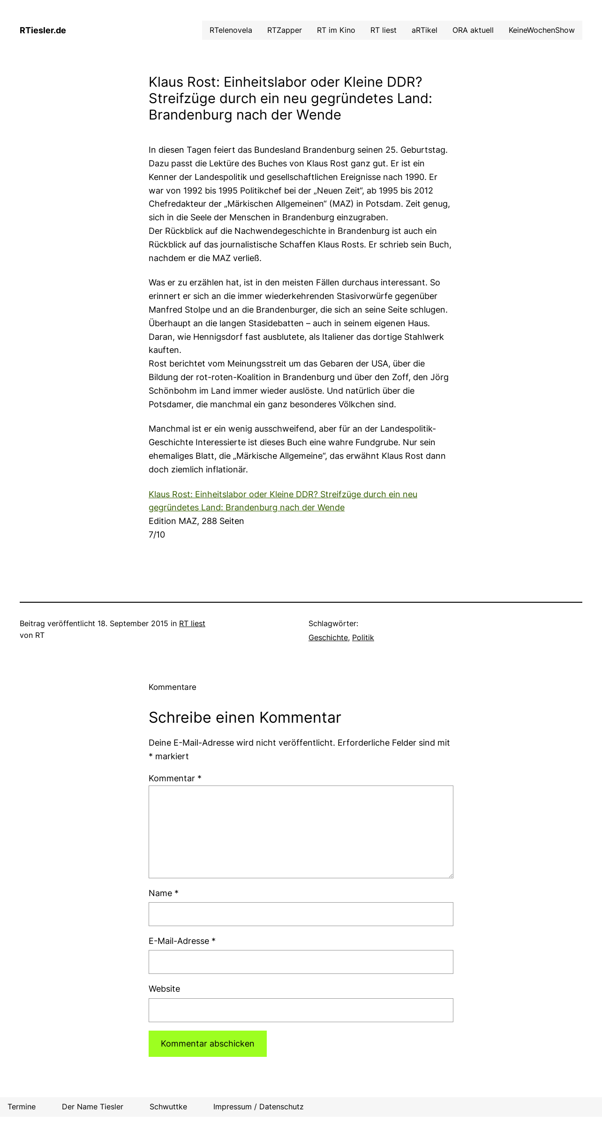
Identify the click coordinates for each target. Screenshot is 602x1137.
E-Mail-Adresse (182, 941)
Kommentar (175, 778)
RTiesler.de (43, 30)
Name (164, 893)
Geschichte (328, 637)
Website (164, 989)
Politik (363, 637)
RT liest (192, 623)
